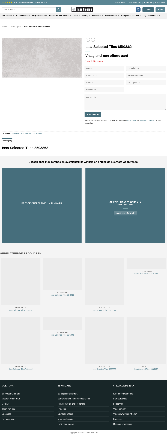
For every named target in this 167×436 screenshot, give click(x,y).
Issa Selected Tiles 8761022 (146, 274)
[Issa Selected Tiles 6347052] (62, 323)
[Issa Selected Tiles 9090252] (104, 340)
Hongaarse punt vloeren (60, 15)
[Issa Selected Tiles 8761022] (146, 263)
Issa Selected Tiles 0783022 (104, 310)
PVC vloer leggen (66, 424)
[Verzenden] (58, 9)
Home (5, 26)
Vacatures (6, 414)
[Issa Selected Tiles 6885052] (146, 340)
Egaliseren (118, 419)
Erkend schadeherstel (123, 394)
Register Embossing (122, 424)
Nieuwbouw (160, 2)
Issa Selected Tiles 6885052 (146, 369)
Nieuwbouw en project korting (71, 404)
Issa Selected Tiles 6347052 (62, 335)
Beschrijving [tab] (7, 141)
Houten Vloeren (23, 15)
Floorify (86, 15)
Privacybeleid (132, 120)
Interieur (136, 15)
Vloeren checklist (65, 419)
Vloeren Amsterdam (11, 399)
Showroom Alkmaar (11, 394)
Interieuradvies (135, 2)
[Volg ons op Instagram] (138, 9)
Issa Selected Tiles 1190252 (21, 310)
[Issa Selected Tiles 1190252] (20, 281)
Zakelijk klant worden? (68, 394)
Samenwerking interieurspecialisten (74, 399)
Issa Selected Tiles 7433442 (21, 369)
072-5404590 (120, 2)
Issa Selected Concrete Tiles (31, 133)
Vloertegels (16, 26)
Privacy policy (8, 419)
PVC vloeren (8, 15)
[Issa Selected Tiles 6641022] (62, 274)
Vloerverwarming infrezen (125, 414)
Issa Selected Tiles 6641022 (62, 295)
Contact (5, 404)
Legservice (118, 404)
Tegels (76, 15)
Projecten (148, 2)
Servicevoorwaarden (147, 120)
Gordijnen (126, 15)
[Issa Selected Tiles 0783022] (104, 281)
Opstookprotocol (65, 414)
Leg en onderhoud (151, 15)
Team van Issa (8, 409)
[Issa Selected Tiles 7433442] (20, 340)
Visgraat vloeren (39, 15)
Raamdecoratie (112, 15)
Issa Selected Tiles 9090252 (104, 369)
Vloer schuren (119, 409)
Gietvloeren (97, 15)
